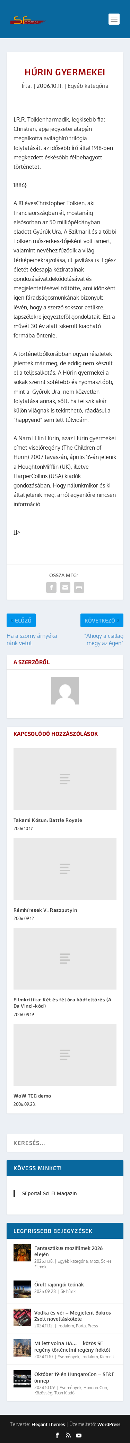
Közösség (43, 1392)
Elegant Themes (48, 1424)
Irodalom (66, 1325)
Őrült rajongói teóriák (59, 1284)
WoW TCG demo (32, 1096)
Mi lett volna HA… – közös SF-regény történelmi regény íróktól (72, 1346)
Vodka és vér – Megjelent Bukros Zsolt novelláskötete (72, 1316)
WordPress (108, 1424)
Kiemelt (107, 1356)
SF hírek (68, 1291)
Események (68, 1356)
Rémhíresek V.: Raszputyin (45, 910)
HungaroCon (95, 1387)
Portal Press (87, 1325)
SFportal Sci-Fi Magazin (49, 1193)
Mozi (94, 1261)
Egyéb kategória (88, 85)
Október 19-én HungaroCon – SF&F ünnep (74, 1377)
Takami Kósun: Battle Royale (48, 820)
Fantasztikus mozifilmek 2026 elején (68, 1251)
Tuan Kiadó (64, 1392)
